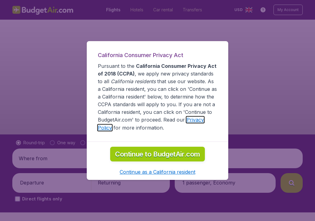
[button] (157, 172)
